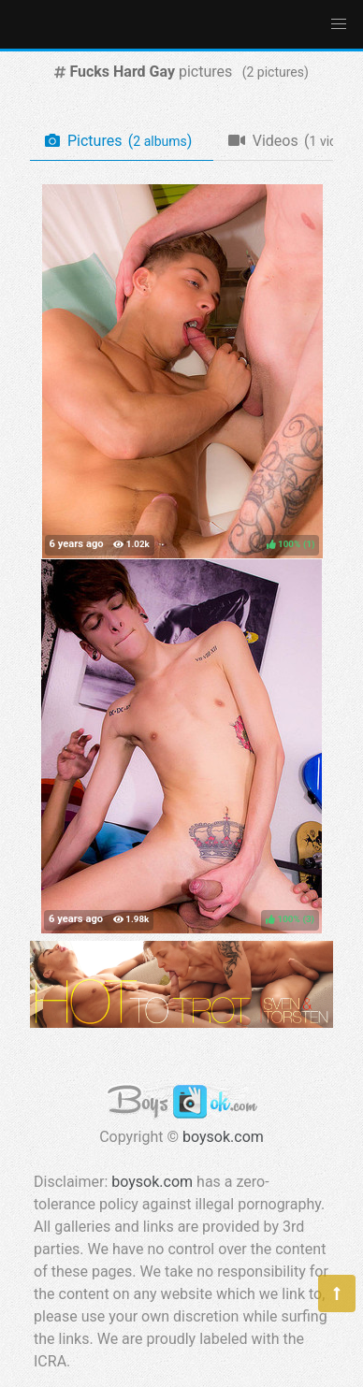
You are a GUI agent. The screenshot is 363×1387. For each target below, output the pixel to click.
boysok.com (223, 1137)
